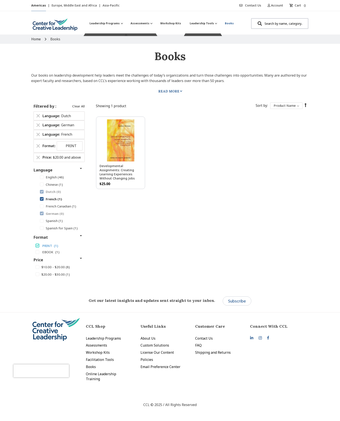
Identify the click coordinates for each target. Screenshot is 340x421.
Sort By (261, 105)
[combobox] (279, 23)
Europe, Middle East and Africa (75, 5)
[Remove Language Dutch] (38, 116)
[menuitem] (105, 23)
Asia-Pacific (111, 5)
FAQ (198, 345)
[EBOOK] (59, 251)
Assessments (96, 345)
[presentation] (54, 363)
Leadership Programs (103, 338)
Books (91, 366)
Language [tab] (42, 170)
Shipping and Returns (213, 352)
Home (36, 39)
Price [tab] (38, 259)
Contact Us (250, 5)
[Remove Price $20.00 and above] (38, 157)
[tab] (277, 326)
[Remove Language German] (38, 125)
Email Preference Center (160, 366)
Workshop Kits (98, 352)
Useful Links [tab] (153, 326)
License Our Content (157, 352)
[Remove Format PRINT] (38, 146)
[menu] (161, 23)
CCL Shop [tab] (95, 326)
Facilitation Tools (100, 359)
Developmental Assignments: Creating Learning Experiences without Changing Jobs (117, 172)
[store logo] (55, 26)
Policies (147, 359)
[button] (277, 5)
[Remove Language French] (38, 134)
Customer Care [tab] (210, 326)
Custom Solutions (155, 345)
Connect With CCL (269, 326)
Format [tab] (40, 237)
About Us (148, 338)
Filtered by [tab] (44, 106)
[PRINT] (59, 245)
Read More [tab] (168, 91)
